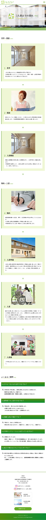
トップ (2, 29)
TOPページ (21, 508)
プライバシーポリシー (23, 515)
